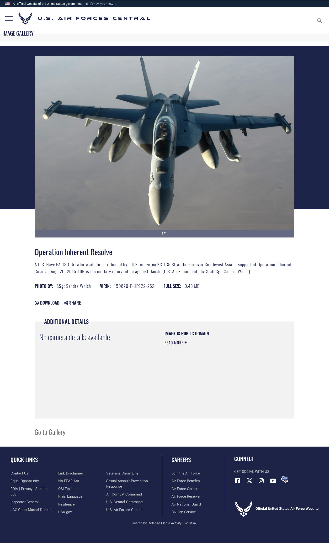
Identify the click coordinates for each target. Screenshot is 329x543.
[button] (101, 3)
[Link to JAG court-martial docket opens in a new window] (31, 509)
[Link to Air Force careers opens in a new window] (185, 489)
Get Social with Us (251, 471)
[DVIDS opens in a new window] (284, 479)
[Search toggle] (320, 18)
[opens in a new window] (70, 496)
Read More (174, 343)
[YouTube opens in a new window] (272, 480)
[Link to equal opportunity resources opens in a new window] (25, 481)
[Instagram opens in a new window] (261, 480)
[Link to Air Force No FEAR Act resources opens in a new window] (68, 481)
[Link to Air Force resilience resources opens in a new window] (66, 504)
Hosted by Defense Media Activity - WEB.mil (164, 523)
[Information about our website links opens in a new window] (70, 473)
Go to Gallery (50, 432)
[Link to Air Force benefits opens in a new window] (185, 481)
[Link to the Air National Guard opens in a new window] (186, 504)
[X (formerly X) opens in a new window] (249, 480)
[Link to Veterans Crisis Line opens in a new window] (122, 473)
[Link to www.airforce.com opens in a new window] (185, 473)
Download (47, 303)
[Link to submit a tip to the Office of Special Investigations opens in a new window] (67, 489)
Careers (181, 460)
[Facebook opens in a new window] (237, 480)
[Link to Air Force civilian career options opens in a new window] (183, 512)
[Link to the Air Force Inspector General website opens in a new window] (25, 502)
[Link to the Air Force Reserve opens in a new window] (185, 496)
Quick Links (24, 460)
